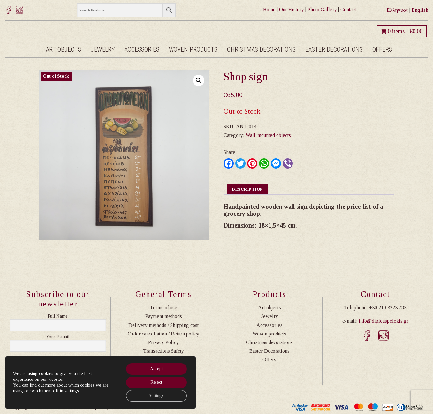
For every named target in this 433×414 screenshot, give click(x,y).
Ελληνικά (397, 10)
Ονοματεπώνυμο (58, 316)
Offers (382, 49)
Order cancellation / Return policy (163, 333)
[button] (198, 80)
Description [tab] (247, 189)
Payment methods (163, 316)
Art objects (63, 49)
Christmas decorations (261, 49)
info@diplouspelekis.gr (383, 321)
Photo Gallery (322, 9)
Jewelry (103, 49)
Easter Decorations (334, 49)
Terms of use (163, 307)
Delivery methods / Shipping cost (163, 325)
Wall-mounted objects (268, 135)
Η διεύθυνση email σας (58, 337)
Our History (291, 9)
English (420, 10)
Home (269, 9)
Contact (348, 9)
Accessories (142, 49)
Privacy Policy (163, 342)
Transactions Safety (163, 351)
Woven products (193, 49)
